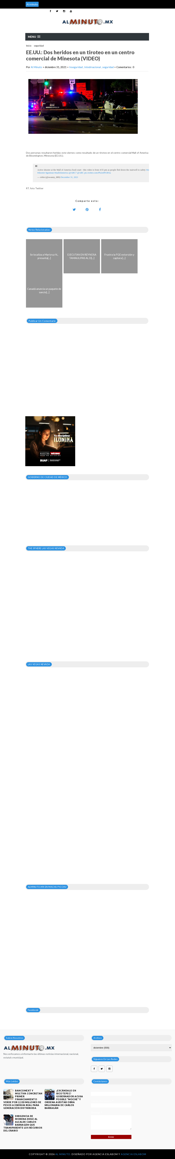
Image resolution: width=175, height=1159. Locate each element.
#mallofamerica (61, 172)
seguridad (39, 45)
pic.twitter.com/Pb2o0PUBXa (97, 172)
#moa (148, 170)
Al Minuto (36, 67)
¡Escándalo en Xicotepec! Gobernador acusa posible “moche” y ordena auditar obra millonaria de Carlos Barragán (64, 1099)
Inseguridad (76, 67)
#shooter (41, 172)
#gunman (50, 172)
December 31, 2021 (69, 177)
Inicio (28, 45)
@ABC (80, 172)
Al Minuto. (63, 1154)
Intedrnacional (92, 67)
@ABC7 (73, 172)
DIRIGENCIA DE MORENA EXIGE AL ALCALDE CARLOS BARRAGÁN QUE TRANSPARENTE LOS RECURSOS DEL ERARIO (22, 1123)
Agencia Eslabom (133, 1154)
